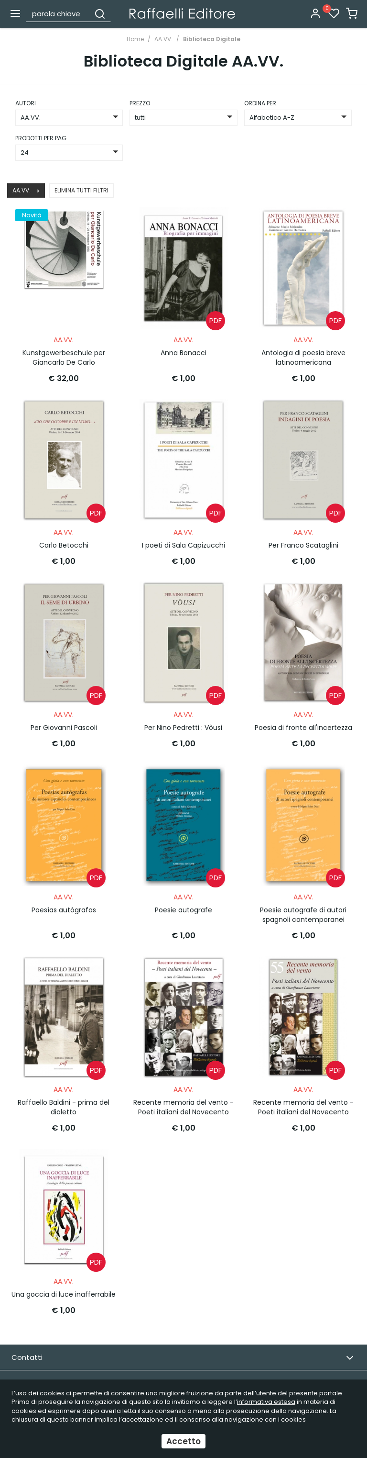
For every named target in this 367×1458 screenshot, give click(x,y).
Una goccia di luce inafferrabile (63, 1278)
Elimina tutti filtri (81, 190)
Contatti (182, 1341)
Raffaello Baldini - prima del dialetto (63, 1093)
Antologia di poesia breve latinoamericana (303, 354)
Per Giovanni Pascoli (64, 719)
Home (135, 39)
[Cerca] (100, 13)
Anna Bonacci (183, 350)
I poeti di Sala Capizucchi (183, 539)
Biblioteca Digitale (211, 39)
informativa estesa (266, 1401)
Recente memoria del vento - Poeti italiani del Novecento (183, 1093)
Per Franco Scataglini (303, 539)
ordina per (260, 103)
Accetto (183, 1441)
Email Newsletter (182, 1367)
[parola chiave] (58, 13)
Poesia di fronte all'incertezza (303, 719)
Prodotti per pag (40, 138)
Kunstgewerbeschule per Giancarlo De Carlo (63, 354)
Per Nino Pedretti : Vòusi (183, 719)
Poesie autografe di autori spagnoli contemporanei (303, 903)
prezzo (140, 103)
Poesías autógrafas (64, 899)
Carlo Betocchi (63, 539)
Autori (25, 103)
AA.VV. (163, 39)
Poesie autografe (183, 899)
